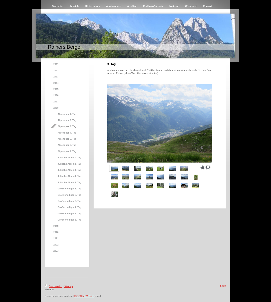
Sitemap (68, 286)
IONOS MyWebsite (84, 296)
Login (223, 285)
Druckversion (53, 286)
